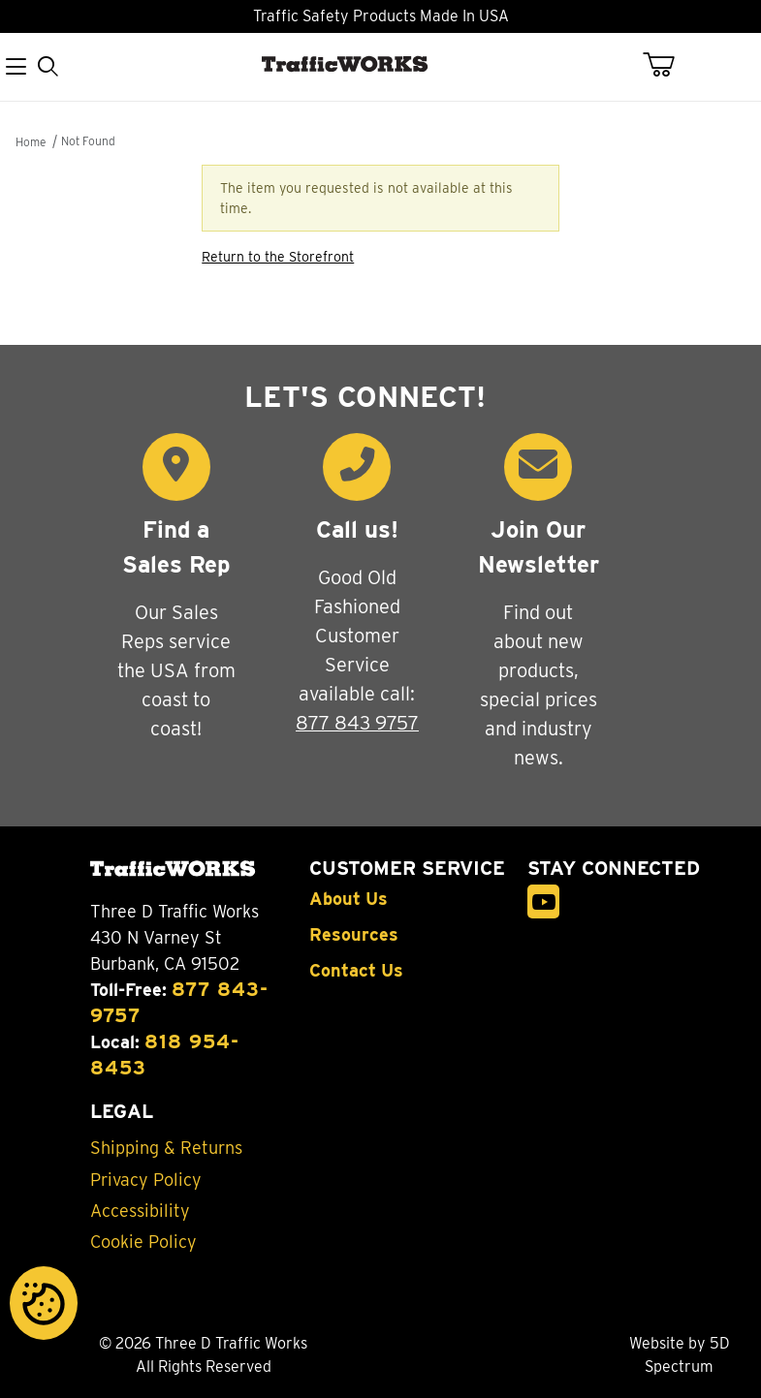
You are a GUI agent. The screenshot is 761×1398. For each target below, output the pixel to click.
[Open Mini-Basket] (670, 64)
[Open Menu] (16, 67)
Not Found (88, 141)
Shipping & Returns (166, 1148)
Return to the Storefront (278, 256)
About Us (348, 899)
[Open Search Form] (48, 67)
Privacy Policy (146, 1180)
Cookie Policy (143, 1242)
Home (31, 142)
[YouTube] (543, 901)
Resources (353, 935)
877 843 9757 (357, 722)
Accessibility (140, 1211)
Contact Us (356, 970)
